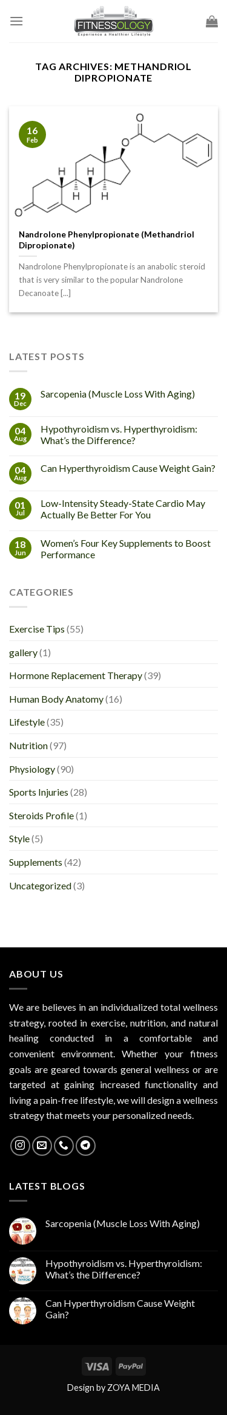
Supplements (35, 862)
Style (19, 838)
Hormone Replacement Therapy (75, 675)
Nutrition (28, 745)
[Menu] (16, 21)
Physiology (32, 769)
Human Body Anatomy (56, 698)
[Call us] (64, 1146)
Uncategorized (40, 885)
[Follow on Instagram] (20, 1146)
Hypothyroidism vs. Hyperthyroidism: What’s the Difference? (119, 434)
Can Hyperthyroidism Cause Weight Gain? (128, 468)
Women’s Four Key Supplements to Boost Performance (126, 548)
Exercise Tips (37, 628)
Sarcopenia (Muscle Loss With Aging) (118, 393)
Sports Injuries (38, 792)
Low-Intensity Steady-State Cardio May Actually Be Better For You (123, 508)
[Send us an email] (42, 1146)
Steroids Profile (41, 815)
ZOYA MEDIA (133, 1387)
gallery (23, 652)
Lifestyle (27, 721)
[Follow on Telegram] (86, 1146)
